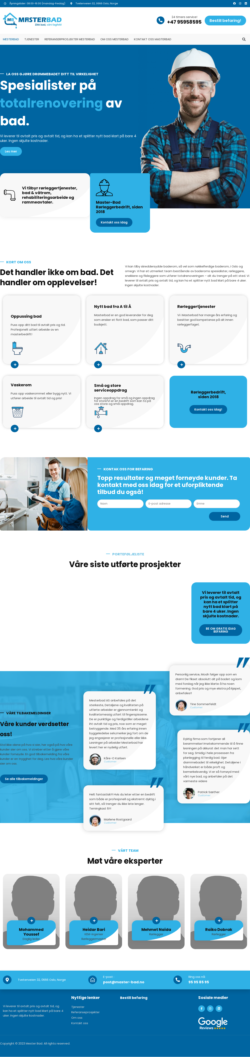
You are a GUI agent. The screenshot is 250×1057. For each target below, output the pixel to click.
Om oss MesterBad (114, 39)
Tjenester (31, 39)
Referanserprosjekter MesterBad (70, 39)
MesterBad (11, 39)
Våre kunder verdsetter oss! (30, 728)
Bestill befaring (135, 998)
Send (225, 517)
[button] (244, 39)
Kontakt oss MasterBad (152, 39)
